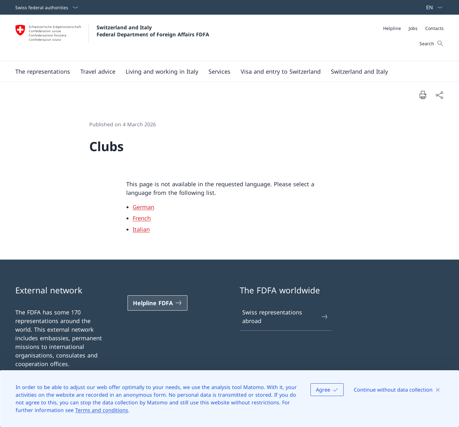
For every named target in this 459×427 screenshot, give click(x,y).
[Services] (219, 71)
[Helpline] (392, 28)
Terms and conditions (101, 410)
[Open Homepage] (112, 38)
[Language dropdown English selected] (432, 7)
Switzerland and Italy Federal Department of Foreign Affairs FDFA (153, 31)
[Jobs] (413, 28)
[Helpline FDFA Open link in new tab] (157, 303)
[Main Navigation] (224, 71)
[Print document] (422, 94)
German (143, 207)
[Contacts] (434, 28)
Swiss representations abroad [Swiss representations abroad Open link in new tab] (285, 316)
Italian (141, 229)
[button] (42, 71)
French (142, 218)
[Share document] (439, 95)
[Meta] (413, 28)
